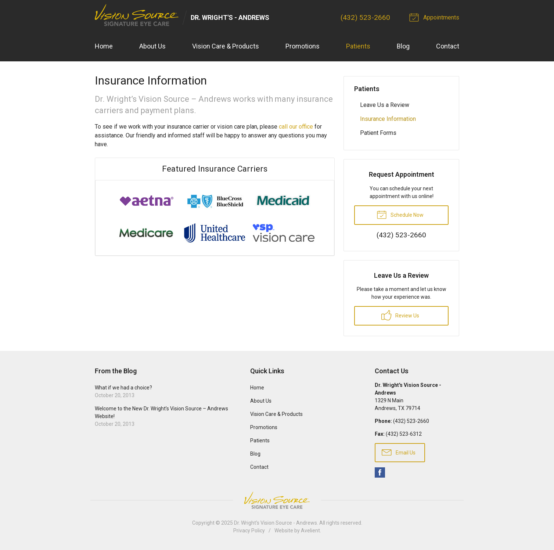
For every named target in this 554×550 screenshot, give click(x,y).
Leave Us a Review (384, 104)
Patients (358, 46)
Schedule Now (400, 214)
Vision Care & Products (225, 46)
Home (104, 46)
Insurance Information (388, 118)
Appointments (435, 17)
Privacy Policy (249, 530)
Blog (403, 46)
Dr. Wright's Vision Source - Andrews (275, 523)
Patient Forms (378, 132)
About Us (152, 46)
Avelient (310, 530)
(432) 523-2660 (365, 17)
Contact (447, 46)
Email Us (399, 452)
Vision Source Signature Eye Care (277, 500)
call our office (296, 126)
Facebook (380, 472)
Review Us (400, 315)
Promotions (302, 46)
